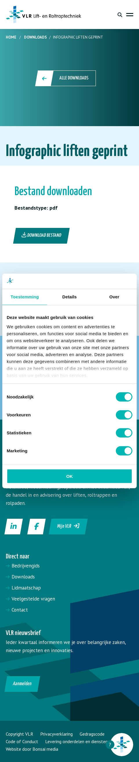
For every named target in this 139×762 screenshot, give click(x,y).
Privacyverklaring (56, 734)
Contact (20, 610)
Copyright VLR (19, 734)
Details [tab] (69, 296)
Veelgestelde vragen (33, 599)
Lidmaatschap (26, 588)
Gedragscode (92, 734)
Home (11, 37)
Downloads (35, 37)
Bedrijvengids (26, 566)
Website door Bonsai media (32, 749)
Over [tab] (114, 296)
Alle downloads (65, 78)
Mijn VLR (68, 526)
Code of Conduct (22, 741)
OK (69, 476)
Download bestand (41, 235)
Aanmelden (22, 683)
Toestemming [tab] (25, 296)
